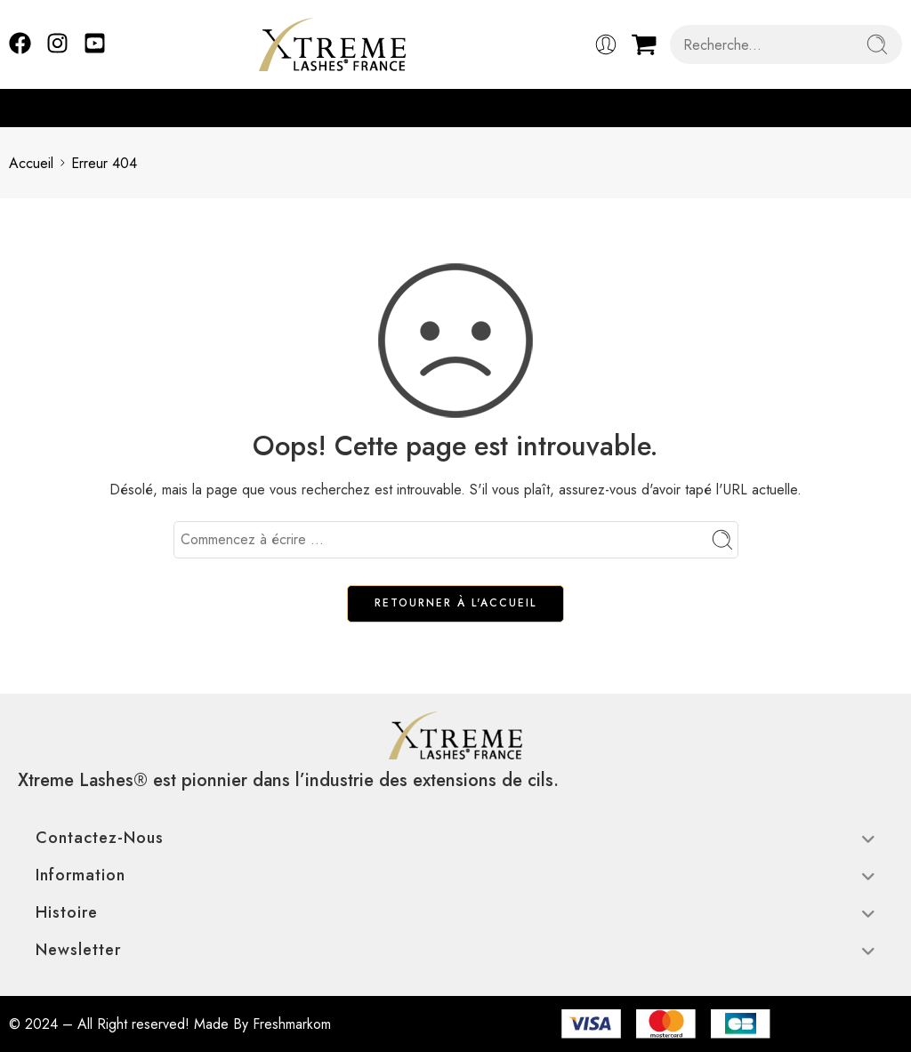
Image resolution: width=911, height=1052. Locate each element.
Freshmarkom (292, 1024)
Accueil (31, 163)
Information (455, 875)
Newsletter (455, 949)
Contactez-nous (455, 837)
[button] (893, 108)
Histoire (455, 912)
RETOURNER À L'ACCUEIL (455, 603)
